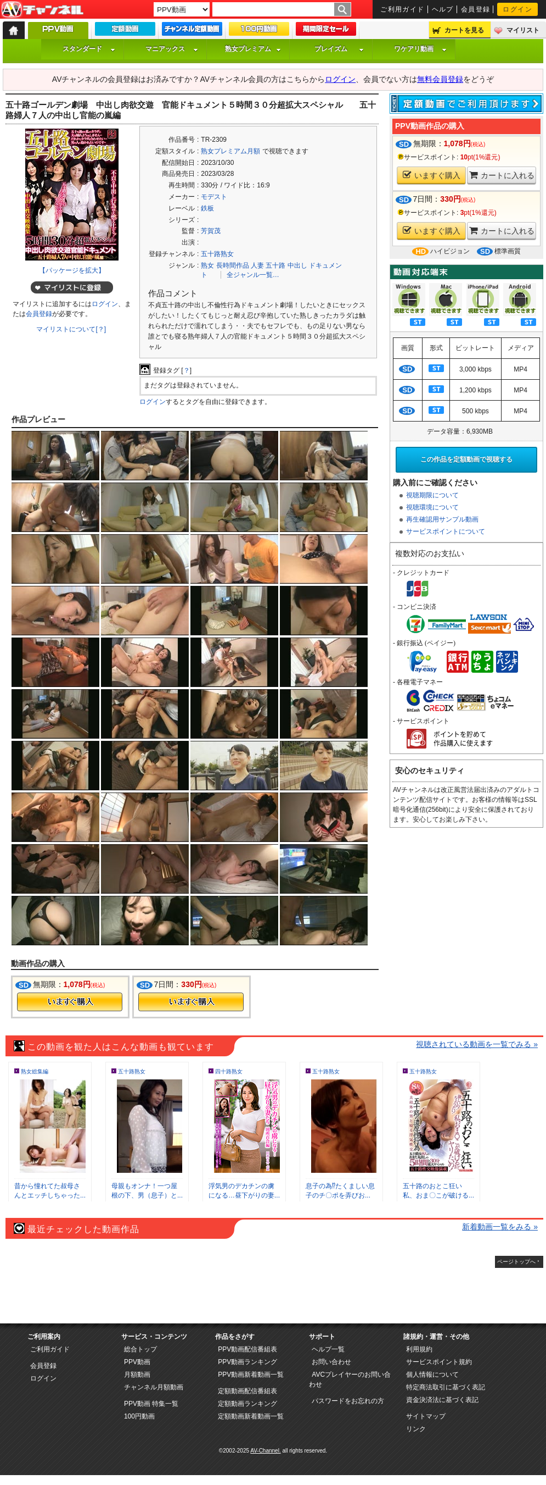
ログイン (517, 9)
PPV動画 (137, 1362)
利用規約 (419, 1349)
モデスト (214, 197)
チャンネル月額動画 (153, 1387)
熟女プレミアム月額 (230, 151)
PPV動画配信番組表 (247, 1349)
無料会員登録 (440, 79)
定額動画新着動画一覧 (251, 1416)
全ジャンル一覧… (253, 275)
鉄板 (207, 208)
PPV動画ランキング (247, 1362)
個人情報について (432, 1374)
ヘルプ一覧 (328, 1349)
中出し (297, 265)
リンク (416, 1429)
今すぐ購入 (69, 1002)
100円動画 (139, 1416)
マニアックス (171, 49)
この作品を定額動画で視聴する (466, 459)
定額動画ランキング (247, 1404)
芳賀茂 (211, 231)
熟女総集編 (34, 1071)
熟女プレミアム (253, 49)
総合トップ (140, 1349)
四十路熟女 (229, 1071)
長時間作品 (232, 265)
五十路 (275, 265)
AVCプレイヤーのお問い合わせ (350, 1379)
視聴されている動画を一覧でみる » (477, 1044)
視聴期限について (432, 495)
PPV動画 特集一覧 (151, 1404)
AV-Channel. (265, 1451)
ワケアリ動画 (420, 49)
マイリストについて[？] (71, 329)
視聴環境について (432, 507)
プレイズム (339, 49)
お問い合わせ (331, 1362)
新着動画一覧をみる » (500, 1226)
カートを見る (464, 30)
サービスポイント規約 (439, 1362)
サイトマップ (426, 1416)
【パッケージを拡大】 (72, 270)
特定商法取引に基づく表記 (445, 1387)
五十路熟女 (217, 254)
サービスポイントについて (445, 531)
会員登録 (476, 9)
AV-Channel (42, 10)
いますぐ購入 (431, 175)
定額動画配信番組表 (247, 1391)
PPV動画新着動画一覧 (251, 1374)
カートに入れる (501, 175)
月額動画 (137, 1374)
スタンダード (89, 49)
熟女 (207, 265)
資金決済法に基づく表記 (442, 1400)
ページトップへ (516, 1262)
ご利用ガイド (402, 9)
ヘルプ (443, 9)
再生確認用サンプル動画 (442, 519)
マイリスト (522, 30)
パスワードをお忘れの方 (348, 1401)
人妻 (257, 265)
